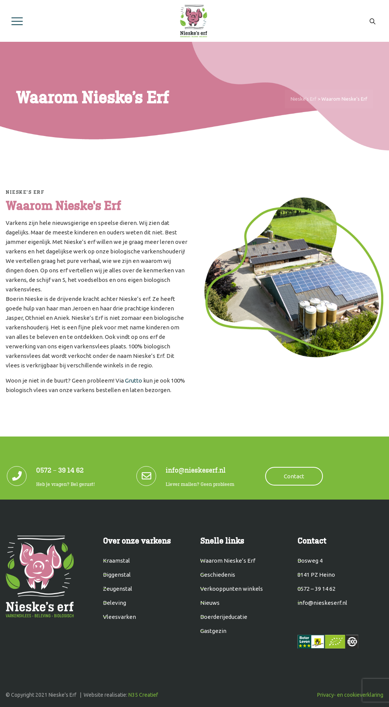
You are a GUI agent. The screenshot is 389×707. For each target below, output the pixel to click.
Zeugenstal (117, 588)
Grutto (133, 380)
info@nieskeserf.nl (322, 602)
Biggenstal (117, 574)
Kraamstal (116, 560)
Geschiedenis (217, 574)
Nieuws (210, 602)
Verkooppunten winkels (231, 588)
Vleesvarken (119, 617)
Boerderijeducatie (223, 617)
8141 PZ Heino (316, 574)
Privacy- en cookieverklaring (350, 695)
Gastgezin (213, 631)
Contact (294, 476)
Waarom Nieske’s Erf (227, 560)
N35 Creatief (143, 695)
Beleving (114, 602)
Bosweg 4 (310, 560)
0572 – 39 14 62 (316, 588)
